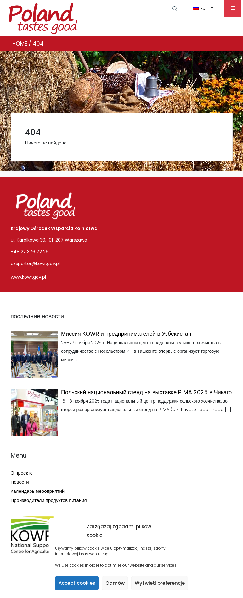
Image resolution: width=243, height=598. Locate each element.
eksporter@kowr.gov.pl (35, 263)
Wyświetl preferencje (160, 583)
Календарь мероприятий (38, 491)
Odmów (115, 583)
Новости (20, 482)
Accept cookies (77, 583)
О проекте (22, 473)
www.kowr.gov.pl (28, 277)
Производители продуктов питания (49, 500)
